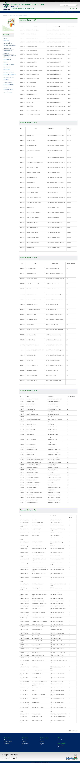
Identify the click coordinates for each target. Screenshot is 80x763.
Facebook (75, 8)
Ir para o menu (14, 0)
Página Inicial (12, 15)
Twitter (71, 8)
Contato (55, 12)
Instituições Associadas (64, 12)
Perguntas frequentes (27, 740)
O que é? (60, 740)
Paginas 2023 (19, 15)
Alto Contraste (66, 1)
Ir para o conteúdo (6, 0)
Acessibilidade (58, 1)
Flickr (77, 8)
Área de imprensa (26, 745)
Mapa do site (75, 1)
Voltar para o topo (73, 730)
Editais (5, 740)
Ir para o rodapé (30, 0)
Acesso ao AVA (74, 12)
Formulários (7, 743)
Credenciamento (8, 741)
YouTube (73, 8)
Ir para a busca (22, 0)
